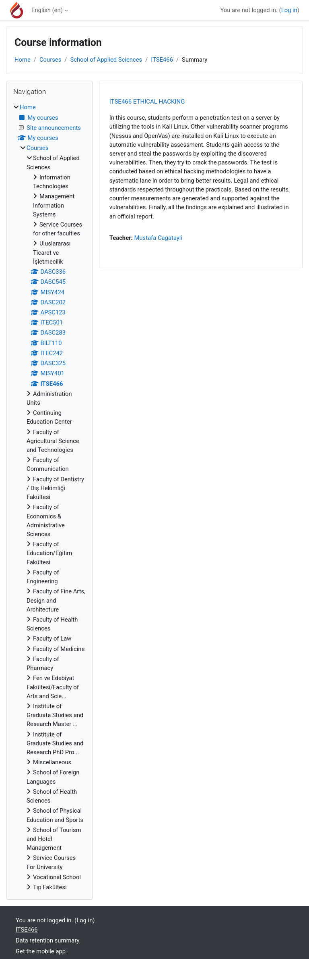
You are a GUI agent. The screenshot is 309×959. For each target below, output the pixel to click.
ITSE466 (162, 59)
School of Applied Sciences (106, 59)
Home (22, 59)
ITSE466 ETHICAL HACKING (147, 101)
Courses (50, 59)
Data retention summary (48, 940)
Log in (289, 10)
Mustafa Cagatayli (158, 237)
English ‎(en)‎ (47, 10)
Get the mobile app (41, 951)
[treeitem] (49, 497)
